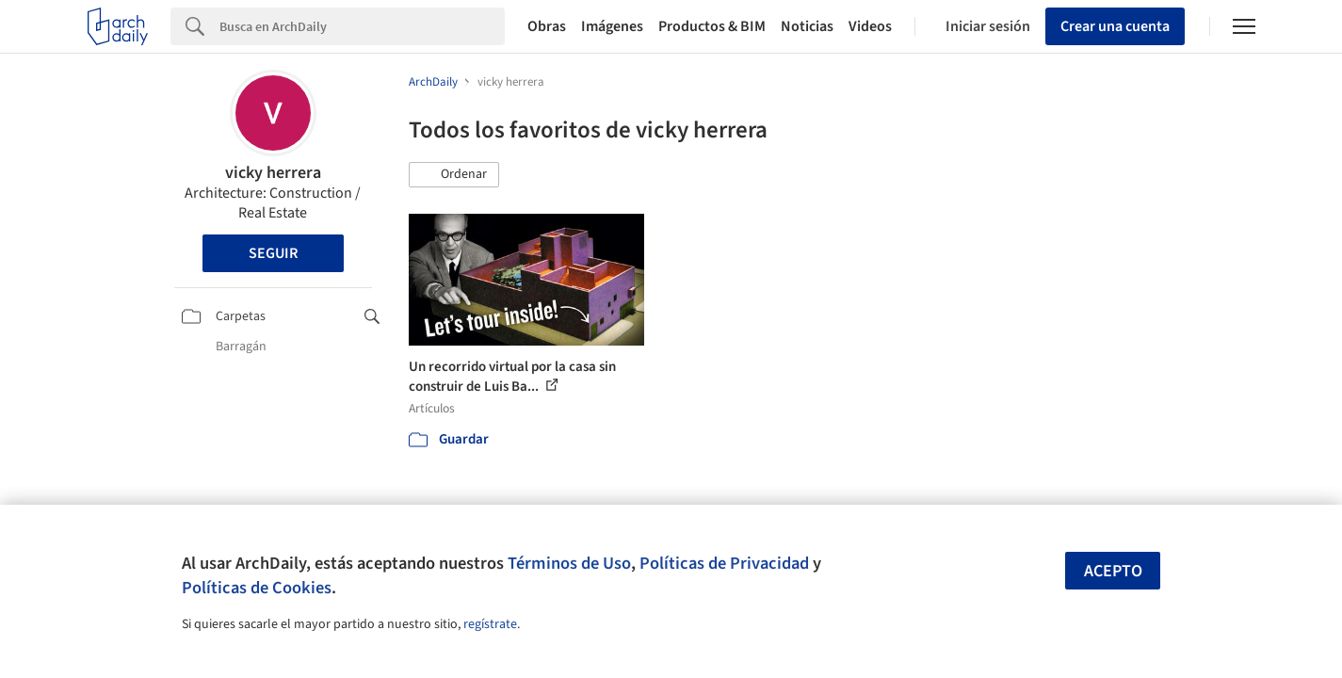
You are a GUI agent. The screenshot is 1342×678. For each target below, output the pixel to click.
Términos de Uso (569, 563)
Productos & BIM (712, 26)
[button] (454, 175)
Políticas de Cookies (256, 587)
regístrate (490, 624)
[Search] (362, 26)
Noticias (807, 26)
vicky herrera (273, 173)
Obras (546, 26)
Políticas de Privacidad (724, 563)
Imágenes (612, 26)
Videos (870, 26)
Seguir (273, 253)
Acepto (1113, 571)
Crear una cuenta (1115, 26)
